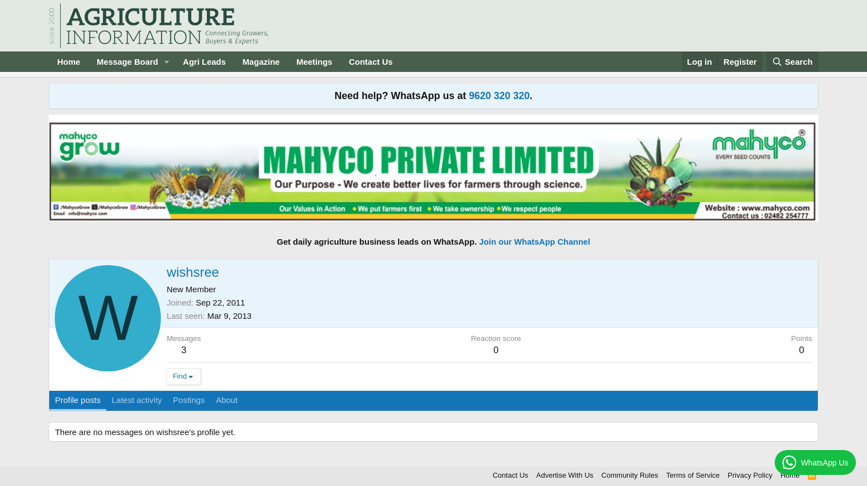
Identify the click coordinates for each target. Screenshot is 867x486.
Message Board (127, 61)
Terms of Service (693, 475)
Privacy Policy (750, 475)
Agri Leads (204, 61)
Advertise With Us (564, 475)
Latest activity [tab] (137, 400)
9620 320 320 (499, 95)
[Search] (792, 61)
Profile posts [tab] (78, 400)
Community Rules (630, 475)
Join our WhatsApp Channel (535, 241)
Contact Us (371, 61)
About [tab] (226, 400)
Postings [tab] (189, 400)
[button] (167, 61)
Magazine (261, 61)
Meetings (314, 61)
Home (68, 61)
